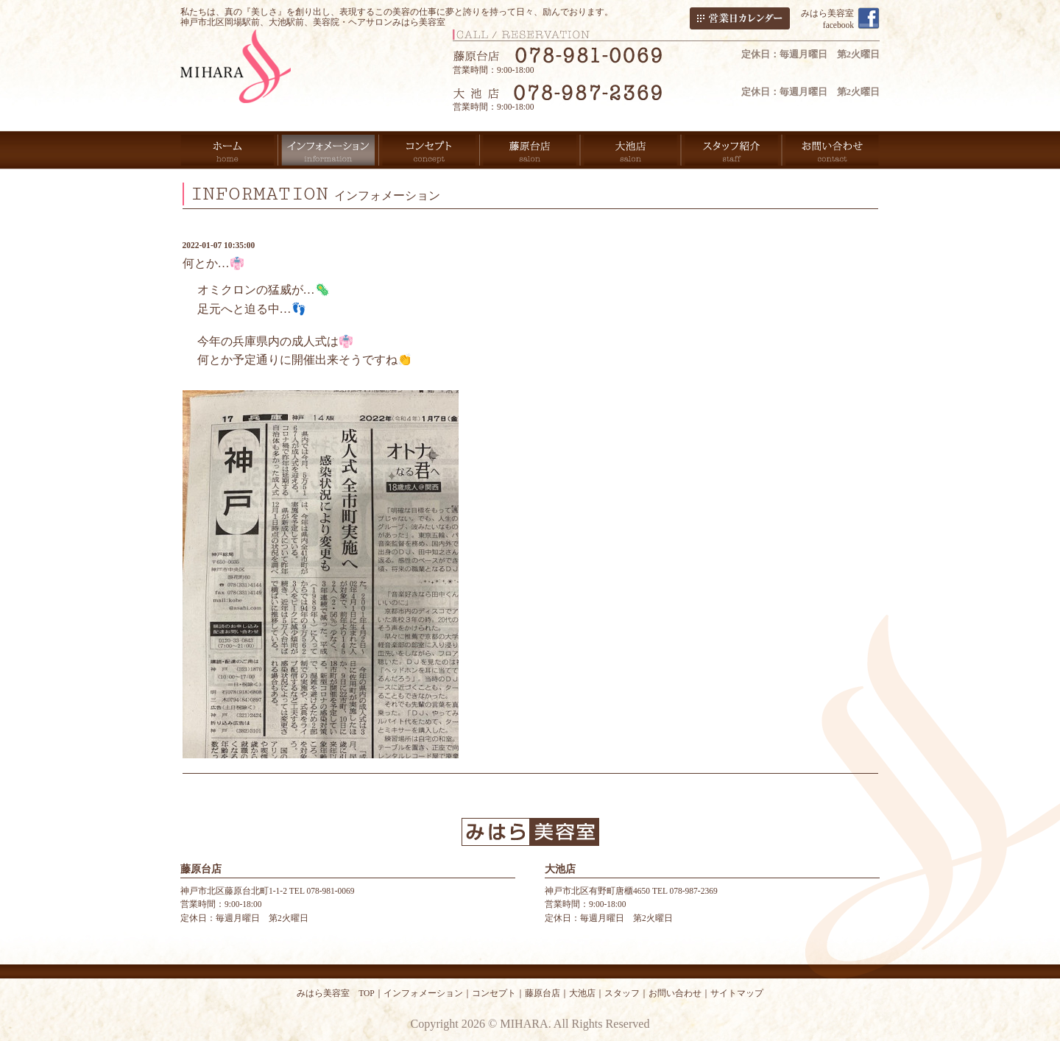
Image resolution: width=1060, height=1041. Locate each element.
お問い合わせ (675, 993)
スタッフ (622, 993)
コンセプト (494, 993)
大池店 (582, 993)
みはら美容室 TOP (336, 993)
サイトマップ (736, 993)
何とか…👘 (213, 263)
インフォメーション (423, 993)
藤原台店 (542, 993)
